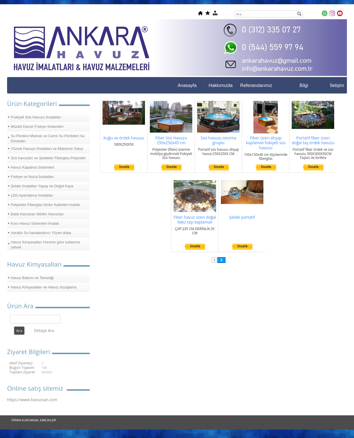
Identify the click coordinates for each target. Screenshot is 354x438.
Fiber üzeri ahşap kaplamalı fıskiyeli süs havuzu (265, 143)
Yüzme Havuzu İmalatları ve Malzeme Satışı (47, 148)
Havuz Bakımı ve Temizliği (32, 278)
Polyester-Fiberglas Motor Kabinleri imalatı (45, 205)
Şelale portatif (242, 217)
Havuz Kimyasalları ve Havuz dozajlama (43, 287)
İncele (124, 166)
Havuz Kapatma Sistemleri (32, 167)
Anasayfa (187, 85)
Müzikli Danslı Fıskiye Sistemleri (37, 126)
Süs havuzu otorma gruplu (218, 140)
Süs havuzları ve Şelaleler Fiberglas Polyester (48, 158)
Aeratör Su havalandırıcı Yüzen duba (41, 233)
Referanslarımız (256, 85)
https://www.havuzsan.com (32, 399)
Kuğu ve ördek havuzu (123, 138)
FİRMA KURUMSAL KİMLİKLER (33, 420)
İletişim (337, 85)
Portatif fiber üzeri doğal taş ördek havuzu (313, 140)
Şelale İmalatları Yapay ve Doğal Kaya (42, 186)
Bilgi (304, 85)
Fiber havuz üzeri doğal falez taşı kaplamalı (195, 219)
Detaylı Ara (44, 330)
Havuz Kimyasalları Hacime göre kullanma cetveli (45, 244)
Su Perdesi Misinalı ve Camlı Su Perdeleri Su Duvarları (48, 138)
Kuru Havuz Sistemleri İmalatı (35, 223)
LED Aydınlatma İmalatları (32, 195)
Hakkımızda (221, 85)
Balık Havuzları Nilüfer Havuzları (37, 214)
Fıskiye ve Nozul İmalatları (32, 177)
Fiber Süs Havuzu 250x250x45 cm (171, 140)
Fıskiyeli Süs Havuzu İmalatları (36, 117)
